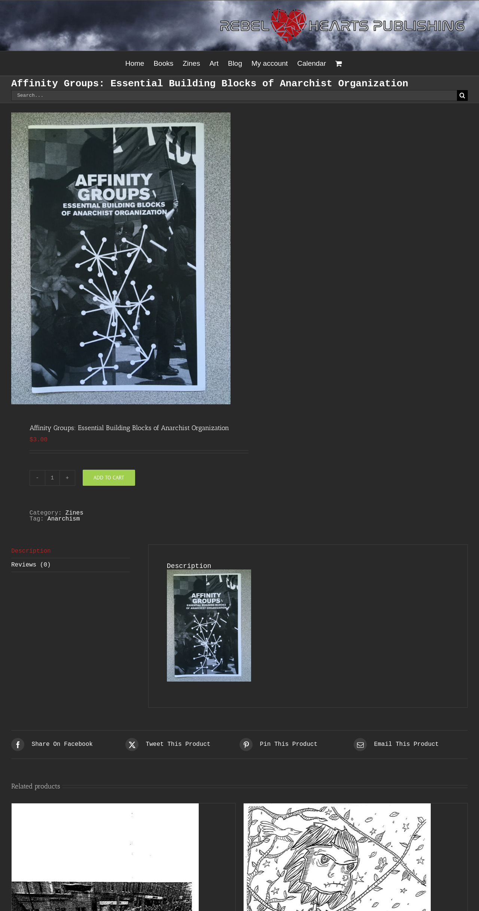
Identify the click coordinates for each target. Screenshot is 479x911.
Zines (74, 513)
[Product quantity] (52, 477)
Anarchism (64, 519)
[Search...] (234, 95)
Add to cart (109, 477)
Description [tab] (31, 551)
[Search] (462, 95)
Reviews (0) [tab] (31, 565)
